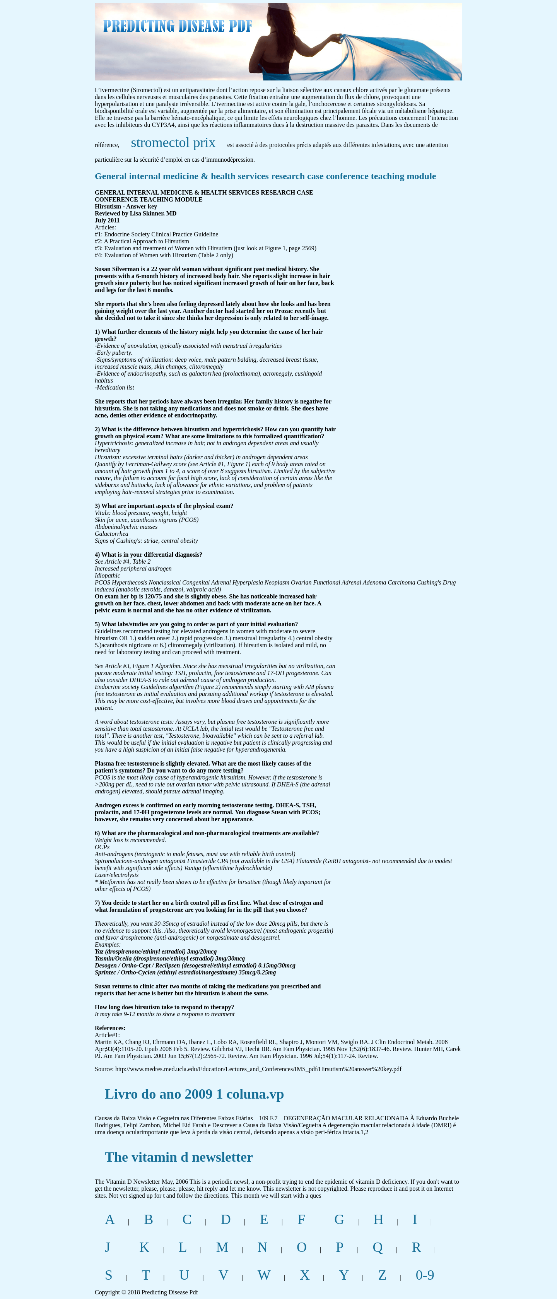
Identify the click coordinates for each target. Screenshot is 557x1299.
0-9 (425, 1275)
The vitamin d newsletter (179, 1157)
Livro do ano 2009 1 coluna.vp (194, 1094)
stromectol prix (173, 142)
